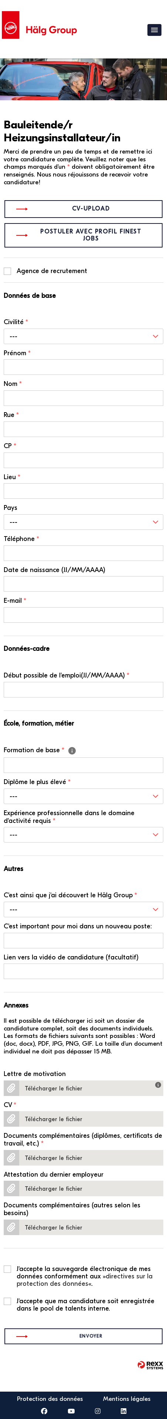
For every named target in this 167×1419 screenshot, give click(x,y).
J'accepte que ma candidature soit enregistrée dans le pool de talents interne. (85, 1301)
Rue (11, 415)
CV (10, 1105)
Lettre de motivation (35, 1074)
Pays (10, 508)
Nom (13, 384)
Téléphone (21, 539)
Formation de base (40, 750)
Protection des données (50, 1398)
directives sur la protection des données (85, 1280)
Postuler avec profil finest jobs (90, 235)
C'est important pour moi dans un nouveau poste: (78, 926)
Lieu (12, 477)
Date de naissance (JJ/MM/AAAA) (54, 570)
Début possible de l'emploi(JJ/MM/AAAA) (66, 675)
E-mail (15, 601)
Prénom (17, 353)
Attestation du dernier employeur (53, 1174)
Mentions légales (126, 1398)
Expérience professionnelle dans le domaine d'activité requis (69, 817)
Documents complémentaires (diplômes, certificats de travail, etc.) (83, 1139)
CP (10, 446)
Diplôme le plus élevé (37, 782)
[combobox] (83, 336)
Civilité (16, 322)
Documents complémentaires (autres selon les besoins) (72, 1209)
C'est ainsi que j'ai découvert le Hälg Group (70, 895)
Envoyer (90, 1336)
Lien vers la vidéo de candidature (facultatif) (71, 957)
